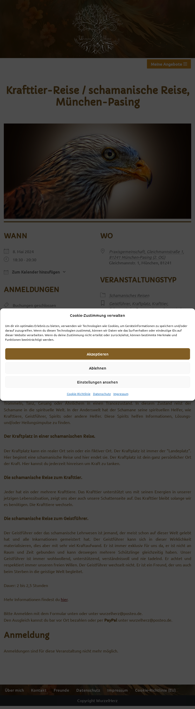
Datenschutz (102, 394)
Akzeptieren (98, 354)
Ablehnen (97, 368)
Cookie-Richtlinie (79, 394)
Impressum (120, 394)
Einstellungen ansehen (97, 382)
